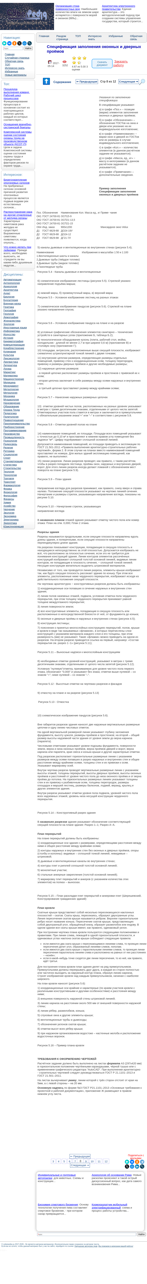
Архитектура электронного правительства (118, 7)
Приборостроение (13, 427)
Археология (10, 286)
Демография (10, 317)
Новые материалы (15, 74)
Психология (10, 440)
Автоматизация (12, 279)
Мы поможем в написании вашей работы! (115, 1246)
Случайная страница (17, 57)
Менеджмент (11, 385)
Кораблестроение (13, 348)
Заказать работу (120, 63)
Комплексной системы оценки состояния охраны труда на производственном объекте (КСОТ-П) (18, 138)
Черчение (9, 509)
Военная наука (12, 303)
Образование (11, 406)
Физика (7, 488)
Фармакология (11, 485)
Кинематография (13, 341)
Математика (10, 375)
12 (106, 1161)
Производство (11, 433)
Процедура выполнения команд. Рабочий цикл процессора (17, 94)
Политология (11, 416)
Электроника (11, 519)
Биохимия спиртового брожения (58, 1204)
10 (92, 1161)
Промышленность (13, 437)
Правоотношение (13, 420)
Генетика (8, 307)
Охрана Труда (11, 409)
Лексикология (11, 358)
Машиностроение (13, 379)
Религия (8, 447)
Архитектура (10, 289)
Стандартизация (13, 461)
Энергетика (10, 523)
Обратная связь (14, 61)
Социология (10, 454)
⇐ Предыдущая (86, 81)
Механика (9, 396)
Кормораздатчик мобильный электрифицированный (109, 1206)
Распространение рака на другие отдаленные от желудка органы (18, 214)
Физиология (10, 492)
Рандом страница (62, 37)
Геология (8, 313)
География (9, 310)
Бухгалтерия (10, 300)
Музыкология (11, 399)
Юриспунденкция (13, 526)
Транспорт (9, 481)
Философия (10, 495)
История (8, 337)
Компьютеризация (14, 344)
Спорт (6, 457)
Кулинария (9, 351)
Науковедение (11, 403)
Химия (7, 502)
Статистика (10, 464)
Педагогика (10, 413)
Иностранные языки (15, 327)
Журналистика (11, 320)
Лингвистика (10, 361)
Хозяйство (9, 505)
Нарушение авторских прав (85, 1246)
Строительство (12, 468)
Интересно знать (14, 68)
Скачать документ (102, 63)
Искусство (9, 334)
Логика (7, 368)
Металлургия (11, 389)
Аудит (6, 293)
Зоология (8, 324)
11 (99, 1161)
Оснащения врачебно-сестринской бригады (18, 126)
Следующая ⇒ (128, 81)
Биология (8, 296)
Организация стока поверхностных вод (67, 7)
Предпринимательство (16, 423)
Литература (10, 365)
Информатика (11, 331)
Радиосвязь (10, 444)
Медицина (9, 382)
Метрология (10, 392)
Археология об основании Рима (112, 1174)
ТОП (7, 64)
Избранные (11, 71)
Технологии (10, 475)
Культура (8, 355)
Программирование (14, 430)
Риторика (8, 451)
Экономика (9, 516)
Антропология (11, 283)
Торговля (8, 478)
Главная (9, 54)
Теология (8, 471)
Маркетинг (9, 372)
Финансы (8, 499)
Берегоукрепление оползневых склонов (16, 181)
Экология (8, 512)
